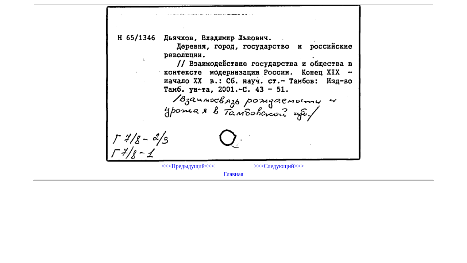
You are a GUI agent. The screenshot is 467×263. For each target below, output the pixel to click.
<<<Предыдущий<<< (188, 166)
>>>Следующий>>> (279, 166)
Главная (233, 174)
